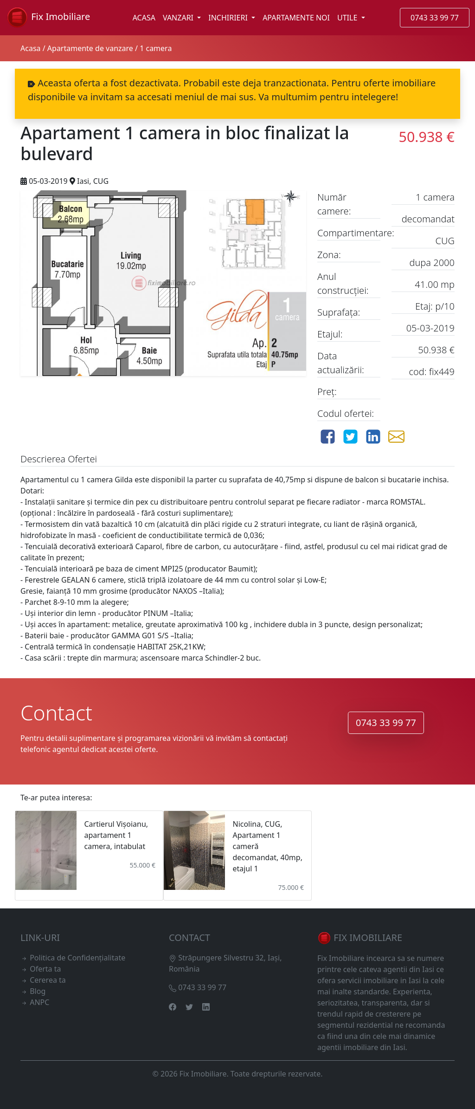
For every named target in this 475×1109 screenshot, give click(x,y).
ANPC (39, 1002)
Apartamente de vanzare (90, 48)
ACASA (144, 18)
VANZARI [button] (179, 18)
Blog (37, 991)
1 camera (156, 48)
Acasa (30, 48)
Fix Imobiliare (48, 17)
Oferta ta (45, 969)
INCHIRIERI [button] (229, 18)
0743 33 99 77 (435, 18)
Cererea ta (48, 980)
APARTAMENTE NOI (296, 18)
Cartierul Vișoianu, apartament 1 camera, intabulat (116, 835)
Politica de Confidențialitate (77, 958)
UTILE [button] (348, 18)
